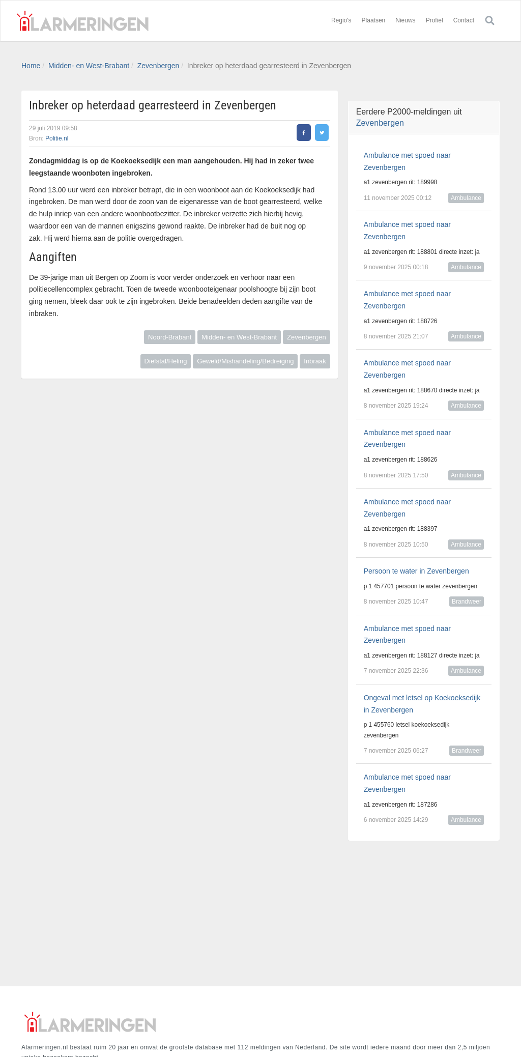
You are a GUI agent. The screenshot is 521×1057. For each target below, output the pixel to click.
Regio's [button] (341, 20)
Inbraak (315, 361)
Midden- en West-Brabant (88, 66)
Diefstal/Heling (165, 361)
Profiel (434, 20)
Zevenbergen (158, 66)
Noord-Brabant (169, 337)
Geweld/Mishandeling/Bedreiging (245, 361)
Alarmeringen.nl (82, 21)
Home (30, 66)
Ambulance (466, 198)
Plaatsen (374, 20)
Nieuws (405, 20)
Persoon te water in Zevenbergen (416, 571)
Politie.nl (56, 138)
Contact (463, 20)
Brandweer (466, 601)
